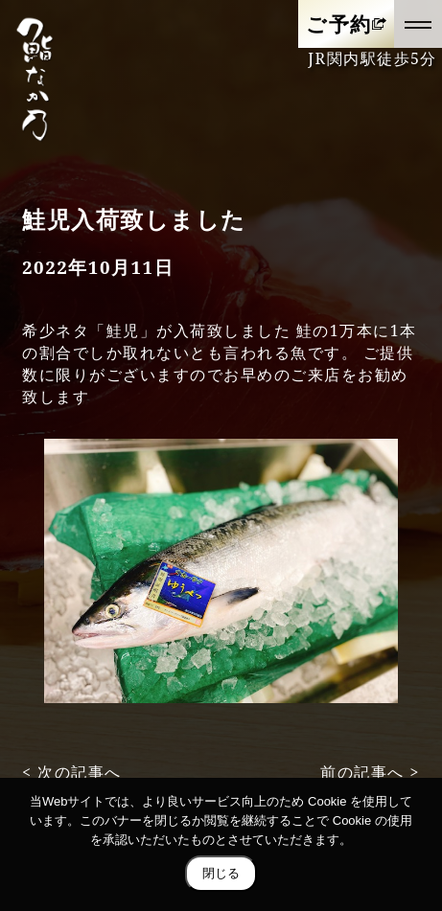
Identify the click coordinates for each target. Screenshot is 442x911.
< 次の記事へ (72, 772)
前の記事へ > (370, 772)
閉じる (221, 873)
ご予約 (339, 23)
